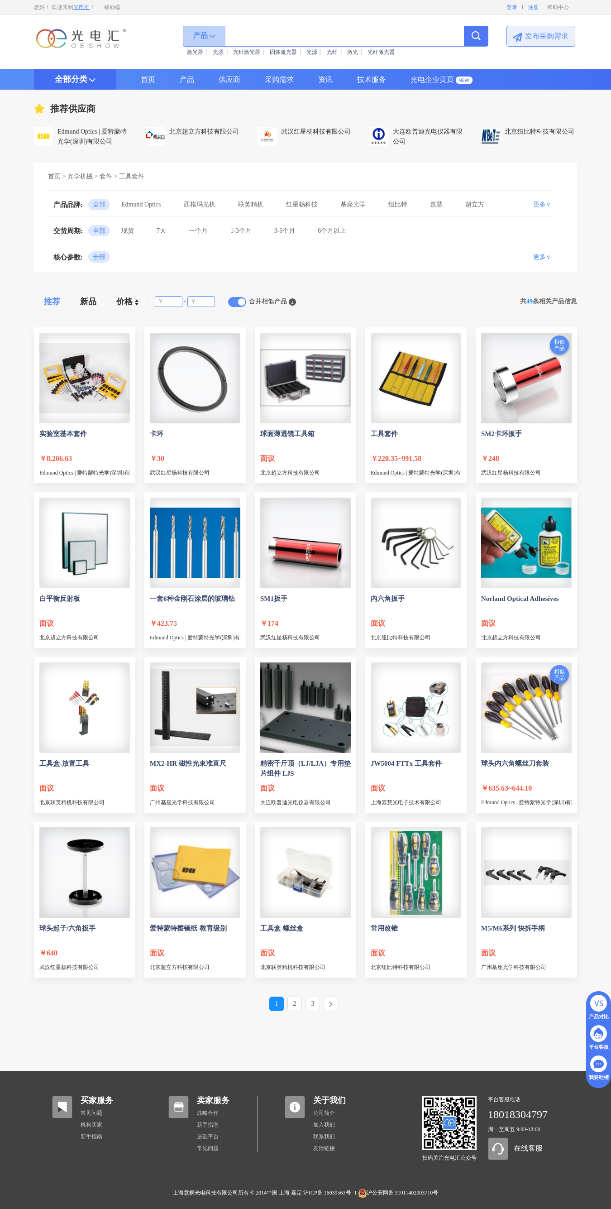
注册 (533, 7)
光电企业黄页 (432, 79)
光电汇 (81, 7)
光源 (218, 52)
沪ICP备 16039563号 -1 (330, 1193)
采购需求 (279, 79)
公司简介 (324, 1113)
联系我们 (324, 1136)
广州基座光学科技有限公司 (182, 802)
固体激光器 (283, 52)
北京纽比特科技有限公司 (400, 637)
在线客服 (528, 1148)
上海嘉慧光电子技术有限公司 (406, 802)
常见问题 (91, 1113)
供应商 (229, 79)
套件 (106, 176)
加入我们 (324, 1125)
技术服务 (371, 79)
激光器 (195, 52)
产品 (187, 79)
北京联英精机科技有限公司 (72, 802)
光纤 (332, 52)
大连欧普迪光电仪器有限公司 (295, 802)
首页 (148, 79)
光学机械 (80, 176)
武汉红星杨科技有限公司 (180, 473)
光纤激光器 (246, 52)
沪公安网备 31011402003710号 (398, 1193)
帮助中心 (558, 7)
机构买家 (91, 1125)
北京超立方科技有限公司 (290, 473)
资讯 (325, 79)
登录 (511, 7)
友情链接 (324, 1148)
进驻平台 (208, 1136)
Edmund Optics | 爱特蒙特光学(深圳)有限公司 (84, 473)
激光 (352, 52)
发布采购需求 (546, 36)
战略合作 (208, 1113)
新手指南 (91, 1136)
